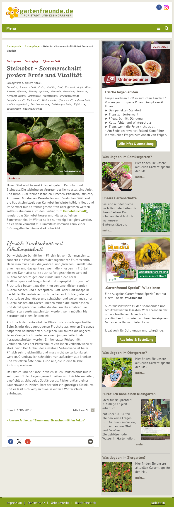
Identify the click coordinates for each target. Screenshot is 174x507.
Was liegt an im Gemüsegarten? (127, 156)
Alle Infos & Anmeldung (136, 144)
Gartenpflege (32, 46)
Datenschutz (36, 503)
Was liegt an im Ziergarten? (123, 457)
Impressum (14, 503)
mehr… (140, 177)
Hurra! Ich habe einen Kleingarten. (129, 394)
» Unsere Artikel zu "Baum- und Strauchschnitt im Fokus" (46, 420)
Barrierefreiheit (85, 503)
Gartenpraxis (14, 46)
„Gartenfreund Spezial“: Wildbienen (132, 287)
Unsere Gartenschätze (119, 198)
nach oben (157, 503)
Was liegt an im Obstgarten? (124, 352)
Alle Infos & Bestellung (136, 339)
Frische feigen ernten (121, 92)
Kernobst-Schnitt (74, 211)
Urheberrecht (60, 503)
